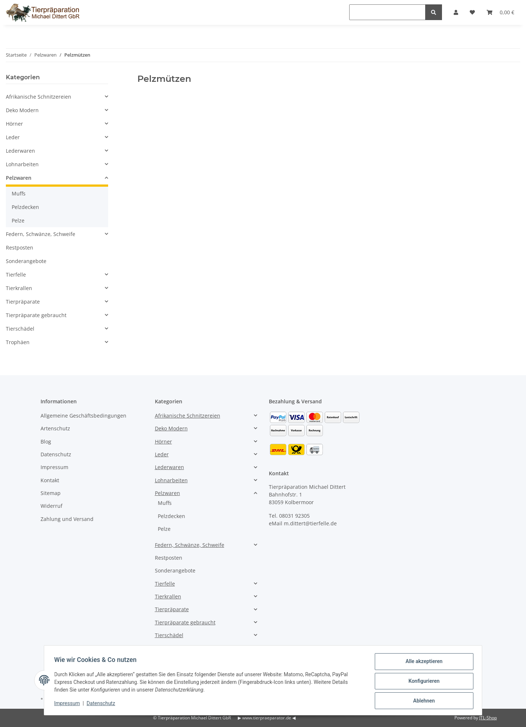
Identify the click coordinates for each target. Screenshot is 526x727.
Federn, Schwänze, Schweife (40, 234)
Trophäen (18, 342)
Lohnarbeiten (22, 164)
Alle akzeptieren (422, 663)
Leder (13, 137)
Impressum (54, 467)
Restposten (19, 247)
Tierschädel (20, 328)
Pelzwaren (18, 177)
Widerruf (51, 505)
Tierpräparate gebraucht (36, 315)
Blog (46, 441)
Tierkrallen (19, 288)
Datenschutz (56, 454)
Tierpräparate (23, 301)
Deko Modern (22, 110)
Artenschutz (55, 428)
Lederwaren (20, 150)
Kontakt (50, 480)
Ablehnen (422, 701)
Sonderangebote (26, 261)
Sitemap (51, 493)
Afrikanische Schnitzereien (38, 96)
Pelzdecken (25, 206)
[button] (57, 96)
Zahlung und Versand (67, 518)
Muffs (19, 193)
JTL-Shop (488, 718)
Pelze (18, 220)
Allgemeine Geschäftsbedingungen (83, 415)
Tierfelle (16, 274)
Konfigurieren (422, 682)
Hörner (14, 123)
